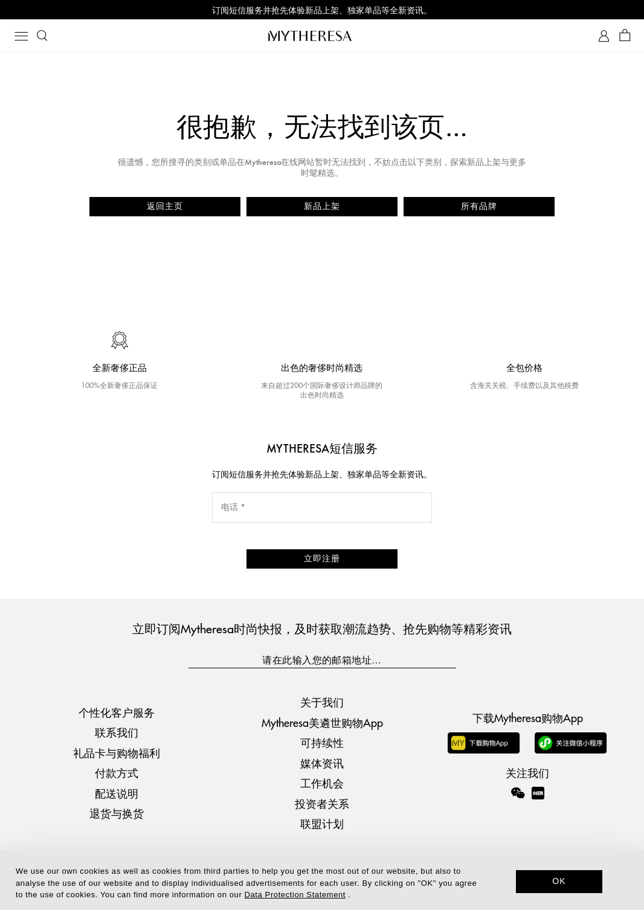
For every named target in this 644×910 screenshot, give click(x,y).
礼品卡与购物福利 (116, 752)
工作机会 (322, 782)
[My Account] (603, 36)
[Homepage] (322, 35)
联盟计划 (322, 823)
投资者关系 (322, 803)
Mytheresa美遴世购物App (322, 722)
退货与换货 (116, 813)
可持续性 (322, 742)
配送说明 (116, 793)
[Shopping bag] (625, 36)
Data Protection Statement (295, 894)
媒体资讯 (322, 762)
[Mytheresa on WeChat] (517, 793)
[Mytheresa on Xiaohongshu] (538, 801)
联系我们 (116, 732)
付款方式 (116, 772)
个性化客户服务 (117, 712)
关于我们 (322, 701)
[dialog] (322, 880)
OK (559, 881)
